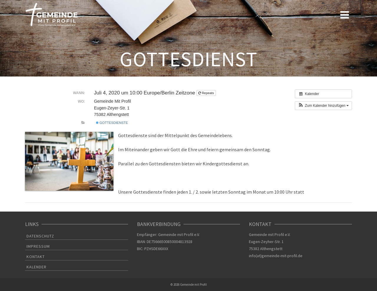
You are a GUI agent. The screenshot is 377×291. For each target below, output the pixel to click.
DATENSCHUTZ (40, 236)
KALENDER (37, 267)
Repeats (206, 93)
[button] (323, 106)
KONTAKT (36, 256)
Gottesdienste (112, 122)
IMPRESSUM (38, 246)
